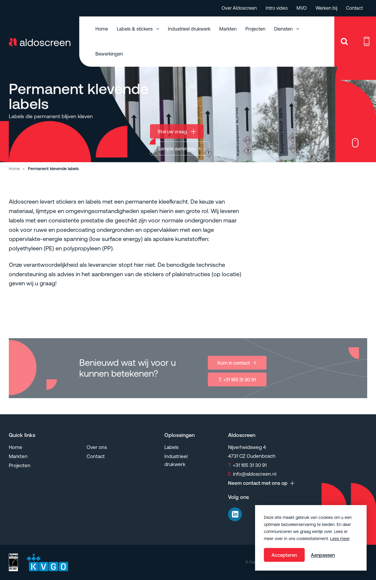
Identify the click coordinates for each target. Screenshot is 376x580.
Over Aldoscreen (239, 8)
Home (101, 28)
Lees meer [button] (340, 538)
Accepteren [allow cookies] (284, 555)
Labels (171, 447)
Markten (228, 28)
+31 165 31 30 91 (247, 465)
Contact (354, 8)
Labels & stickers (135, 28)
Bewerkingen (109, 53)
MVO (301, 8)
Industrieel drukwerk (189, 28)
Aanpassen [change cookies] (323, 555)
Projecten (255, 28)
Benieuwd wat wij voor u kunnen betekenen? (127, 372)
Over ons (97, 447)
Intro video (277, 8)
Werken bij (326, 8)
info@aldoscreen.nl (252, 474)
